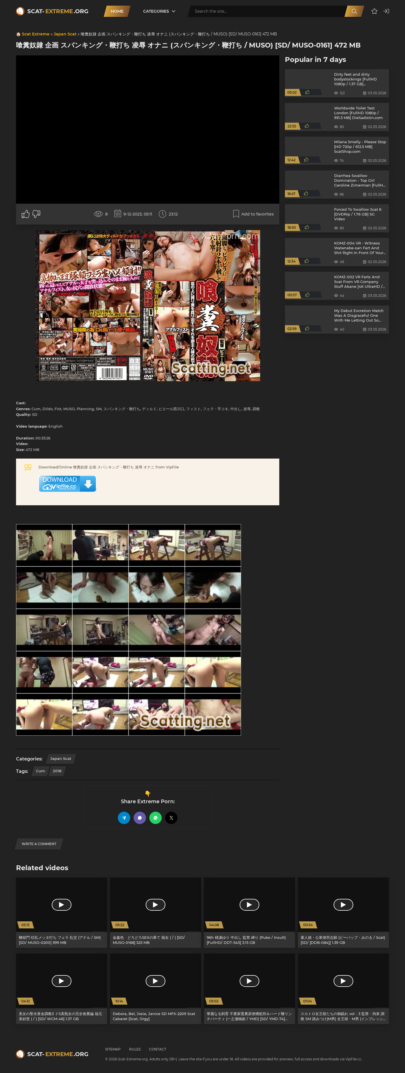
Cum (40, 771)
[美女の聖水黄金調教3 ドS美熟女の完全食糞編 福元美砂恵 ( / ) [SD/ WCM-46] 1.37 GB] (61, 988)
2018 (57, 771)
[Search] (354, 11)
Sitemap (113, 1049)
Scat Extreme (36, 34)
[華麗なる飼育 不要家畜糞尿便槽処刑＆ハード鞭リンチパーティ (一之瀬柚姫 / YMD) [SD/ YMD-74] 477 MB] (249, 988)
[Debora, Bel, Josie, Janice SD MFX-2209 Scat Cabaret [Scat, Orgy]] (155, 988)
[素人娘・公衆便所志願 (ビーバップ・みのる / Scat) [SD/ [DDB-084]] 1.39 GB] (343, 912)
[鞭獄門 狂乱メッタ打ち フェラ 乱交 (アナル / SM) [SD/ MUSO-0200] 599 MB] (61, 912)
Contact (157, 1049)
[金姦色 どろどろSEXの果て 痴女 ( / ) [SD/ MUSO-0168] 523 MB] (155, 912)
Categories (156, 11)
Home (117, 11)
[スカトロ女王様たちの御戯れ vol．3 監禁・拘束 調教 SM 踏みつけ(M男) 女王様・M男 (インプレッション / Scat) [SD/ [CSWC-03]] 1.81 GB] (343, 988)
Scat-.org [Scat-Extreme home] (57, 11)
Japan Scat (65, 34)
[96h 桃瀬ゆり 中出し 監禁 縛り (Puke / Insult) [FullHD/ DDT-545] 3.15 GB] (249, 912)
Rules (135, 1049)
